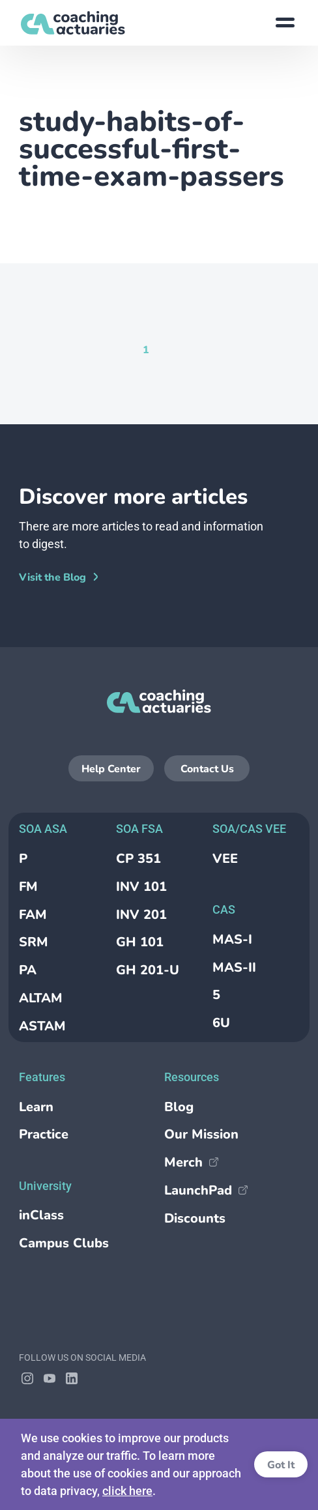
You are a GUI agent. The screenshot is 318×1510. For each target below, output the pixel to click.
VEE (225, 858)
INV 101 (141, 886)
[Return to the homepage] (73, 22)
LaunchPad (206, 1190)
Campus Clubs (64, 1243)
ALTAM (41, 998)
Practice (43, 1134)
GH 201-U (147, 970)
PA (27, 970)
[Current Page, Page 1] (146, 349)
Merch (191, 1162)
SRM (33, 942)
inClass (41, 1215)
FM (28, 886)
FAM (33, 914)
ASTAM (42, 1026)
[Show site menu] (284, 22)
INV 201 (141, 914)
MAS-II (234, 967)
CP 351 (138, 858)
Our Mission (201, 1134)
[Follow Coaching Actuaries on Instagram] (27, 1378)
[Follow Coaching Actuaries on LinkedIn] (71, 1378)
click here (127, 1491)
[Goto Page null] (167, 349)
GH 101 (140, 942)
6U (221, 1023)
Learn (36, 1107)
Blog (179, 1107)
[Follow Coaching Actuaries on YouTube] (49, 1378)
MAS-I (232, 939)
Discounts (194, 1218)
